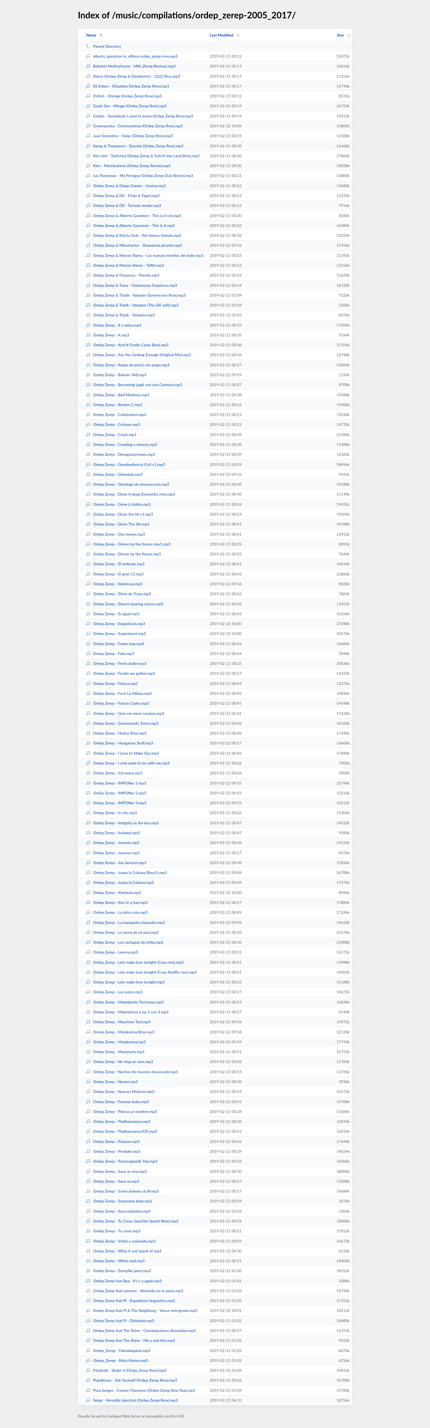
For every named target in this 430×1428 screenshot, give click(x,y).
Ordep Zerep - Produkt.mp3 (113, 1151)
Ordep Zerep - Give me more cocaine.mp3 (125, 713)
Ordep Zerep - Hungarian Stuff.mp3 (119, 743)
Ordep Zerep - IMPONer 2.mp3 (116, 793)
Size (340, 35)
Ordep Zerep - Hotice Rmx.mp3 (116, 733)
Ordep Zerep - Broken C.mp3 (114, 404)
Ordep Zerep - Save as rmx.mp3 (116, 1171)
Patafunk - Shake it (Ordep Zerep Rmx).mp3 (126, 1370)
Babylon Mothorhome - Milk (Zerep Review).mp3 (131, 66)
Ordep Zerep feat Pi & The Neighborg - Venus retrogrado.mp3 (141, 1310)
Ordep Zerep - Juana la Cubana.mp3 (120, 882)
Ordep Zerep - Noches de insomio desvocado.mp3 (132, 1071)
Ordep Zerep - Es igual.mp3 (112, 613)
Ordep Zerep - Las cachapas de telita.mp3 (124, 942)
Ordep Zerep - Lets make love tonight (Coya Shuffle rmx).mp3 (141, 972)
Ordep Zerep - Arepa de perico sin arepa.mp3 (127, 364)
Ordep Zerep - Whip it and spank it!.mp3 (124, 1251)
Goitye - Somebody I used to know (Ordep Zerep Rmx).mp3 (139, 116)
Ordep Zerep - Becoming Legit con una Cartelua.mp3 (134, 384)
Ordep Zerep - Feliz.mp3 (110, 653)
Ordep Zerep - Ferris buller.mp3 (116, 663)
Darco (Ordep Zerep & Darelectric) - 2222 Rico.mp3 (133, 76)
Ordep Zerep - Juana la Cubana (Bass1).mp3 (126, 872)
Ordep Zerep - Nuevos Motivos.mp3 (120, 1091)
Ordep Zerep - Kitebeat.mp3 (113, 892)
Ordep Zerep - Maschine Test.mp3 (118, 1021)
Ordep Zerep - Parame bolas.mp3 (117, 1101)
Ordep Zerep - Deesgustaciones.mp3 (120, 454)
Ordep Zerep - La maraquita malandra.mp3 (125, 922)
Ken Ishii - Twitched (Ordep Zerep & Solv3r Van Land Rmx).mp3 (143, 155)
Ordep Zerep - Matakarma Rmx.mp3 (120, 1032)
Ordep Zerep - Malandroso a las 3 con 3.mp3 (127, 1012)
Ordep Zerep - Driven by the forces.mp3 (123, 554)
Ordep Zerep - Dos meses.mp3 (115, 534)
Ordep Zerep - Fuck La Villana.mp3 (119, 693)
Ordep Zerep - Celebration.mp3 (116, 414)
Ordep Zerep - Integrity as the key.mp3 (122, 822)
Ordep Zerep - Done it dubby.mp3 (118, 504)
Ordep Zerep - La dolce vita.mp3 (117, 912)
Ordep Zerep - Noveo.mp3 (112, 1081)
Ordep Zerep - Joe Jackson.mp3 (116, 862)
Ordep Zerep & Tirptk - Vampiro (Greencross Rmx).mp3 (136, 295)
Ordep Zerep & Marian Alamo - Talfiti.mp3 (125, 265)
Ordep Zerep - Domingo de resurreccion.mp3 (127, 484)
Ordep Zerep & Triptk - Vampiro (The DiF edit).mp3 (132, 305)
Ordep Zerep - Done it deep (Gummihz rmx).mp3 (130, 494)
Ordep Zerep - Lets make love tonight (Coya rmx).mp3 (134, 962)
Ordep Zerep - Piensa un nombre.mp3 (121, 1111)
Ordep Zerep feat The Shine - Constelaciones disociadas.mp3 (141, 1330)
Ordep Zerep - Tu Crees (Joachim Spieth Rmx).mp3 (132, 1221)
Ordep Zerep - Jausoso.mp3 (113, 852)
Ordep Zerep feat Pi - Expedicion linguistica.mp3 (130, 1300)
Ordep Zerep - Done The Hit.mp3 (117, 524)
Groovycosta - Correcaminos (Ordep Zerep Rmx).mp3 (134, 125)
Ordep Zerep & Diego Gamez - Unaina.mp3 (126, 185)
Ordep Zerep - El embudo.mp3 (115, 563)
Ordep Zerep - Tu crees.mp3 (113, 1231)
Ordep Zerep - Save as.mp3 (112, 1181)
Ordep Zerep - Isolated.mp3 (113, 832)
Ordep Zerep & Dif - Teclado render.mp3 (123, 205)
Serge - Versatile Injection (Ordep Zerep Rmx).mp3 (132, 1400)
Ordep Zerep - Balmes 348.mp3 (116, 374)
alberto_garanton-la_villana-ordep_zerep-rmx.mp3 (131, 56)
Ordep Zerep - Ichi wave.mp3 (114, 773)
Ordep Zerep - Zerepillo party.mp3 (118, 1270)
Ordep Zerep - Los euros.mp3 (114, 992)
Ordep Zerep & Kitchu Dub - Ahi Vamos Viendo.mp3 (133, 235)
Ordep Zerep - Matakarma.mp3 (116, 1041)
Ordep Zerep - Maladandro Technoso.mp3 (125, 1002)
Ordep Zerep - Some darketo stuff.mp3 (122, 1191)
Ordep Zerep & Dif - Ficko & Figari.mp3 (122, 195)
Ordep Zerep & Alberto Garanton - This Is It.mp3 (130, 225)
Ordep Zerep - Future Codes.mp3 (117, 703)
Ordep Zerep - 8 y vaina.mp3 (113, 325)
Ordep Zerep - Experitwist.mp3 (116, 633)
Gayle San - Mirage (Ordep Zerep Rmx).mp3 (126, 105)
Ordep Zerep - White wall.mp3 (115, 1260)
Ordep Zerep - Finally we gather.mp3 (120, 673)
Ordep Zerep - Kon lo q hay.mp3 (116, 902)
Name (91, 35)
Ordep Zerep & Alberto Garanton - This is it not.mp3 (133, 215)
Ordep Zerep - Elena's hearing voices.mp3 (124, 603)
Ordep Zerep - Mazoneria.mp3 (115, 1051)
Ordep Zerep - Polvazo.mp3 (113, 1141)
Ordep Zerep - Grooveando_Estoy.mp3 (122, 723)
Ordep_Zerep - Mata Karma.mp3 (117, 1360)
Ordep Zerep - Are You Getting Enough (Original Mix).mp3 (138, 354)
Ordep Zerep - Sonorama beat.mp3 (119, 1201)
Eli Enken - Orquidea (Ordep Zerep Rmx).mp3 (127, 86)
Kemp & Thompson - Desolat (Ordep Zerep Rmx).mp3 (134, 146)
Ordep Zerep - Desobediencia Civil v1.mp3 (125, 464)
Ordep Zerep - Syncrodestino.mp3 (118, 1211)
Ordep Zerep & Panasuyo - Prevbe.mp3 (122, 275)
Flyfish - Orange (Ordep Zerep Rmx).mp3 (124, 96)
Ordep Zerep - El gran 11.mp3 (114, 574)
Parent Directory (103, 46)
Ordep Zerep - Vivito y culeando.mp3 (120, 1241)
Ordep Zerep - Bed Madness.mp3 (117, 394)
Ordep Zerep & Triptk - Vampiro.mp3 (120, 315)
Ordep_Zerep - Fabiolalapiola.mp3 (118, 1350)
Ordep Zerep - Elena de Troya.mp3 (118, 593)
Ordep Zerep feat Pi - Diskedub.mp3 (120, 1320)
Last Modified (221, 35)
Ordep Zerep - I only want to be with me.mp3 (127, 763)
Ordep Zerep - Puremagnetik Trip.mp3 (121, 1161)
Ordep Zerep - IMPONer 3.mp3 (116, 802)
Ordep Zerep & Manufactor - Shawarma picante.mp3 (134, 245)
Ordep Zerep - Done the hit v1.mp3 (119, 514)
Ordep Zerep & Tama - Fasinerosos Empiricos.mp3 (131, 285)
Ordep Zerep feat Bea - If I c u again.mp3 (124, 1280)
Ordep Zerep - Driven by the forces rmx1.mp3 (128, 544)
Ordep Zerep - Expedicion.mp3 (115, 623)
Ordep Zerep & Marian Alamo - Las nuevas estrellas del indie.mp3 (144, 255)
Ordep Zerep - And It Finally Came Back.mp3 (127, 344)
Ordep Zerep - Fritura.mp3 (112, 683)
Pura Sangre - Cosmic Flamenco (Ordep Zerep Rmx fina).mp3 (140, 1390)
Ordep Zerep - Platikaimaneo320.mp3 (121, 1131)
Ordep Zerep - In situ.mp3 (111, 812)
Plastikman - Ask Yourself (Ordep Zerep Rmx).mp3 (131, 1380)
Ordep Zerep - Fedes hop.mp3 (115, 643)
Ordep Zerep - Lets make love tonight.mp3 (125, 982)
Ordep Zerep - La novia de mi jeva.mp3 (122, 932)
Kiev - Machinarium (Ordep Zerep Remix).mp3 (128, 165)
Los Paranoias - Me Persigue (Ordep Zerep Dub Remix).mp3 (139, 175)
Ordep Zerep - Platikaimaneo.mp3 (118, 1121)
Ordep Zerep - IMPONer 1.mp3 (116, 783)
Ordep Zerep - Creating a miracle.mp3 (121, 444)
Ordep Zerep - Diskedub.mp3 (114, 474)
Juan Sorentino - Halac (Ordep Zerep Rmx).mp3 (129, 135)
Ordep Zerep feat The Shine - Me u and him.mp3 (130, 1340)
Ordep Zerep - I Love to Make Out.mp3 (122, 753)
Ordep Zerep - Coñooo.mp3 (113, 424)
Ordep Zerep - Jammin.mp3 (112, 842)
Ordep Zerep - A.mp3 (107, 335)
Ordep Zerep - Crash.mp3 (111, 434)
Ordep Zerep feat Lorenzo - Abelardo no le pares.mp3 (134, 1290)
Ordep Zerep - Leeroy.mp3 (112, 952)
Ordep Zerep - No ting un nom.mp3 (119, 1061)
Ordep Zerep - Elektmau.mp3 (114, 583)
